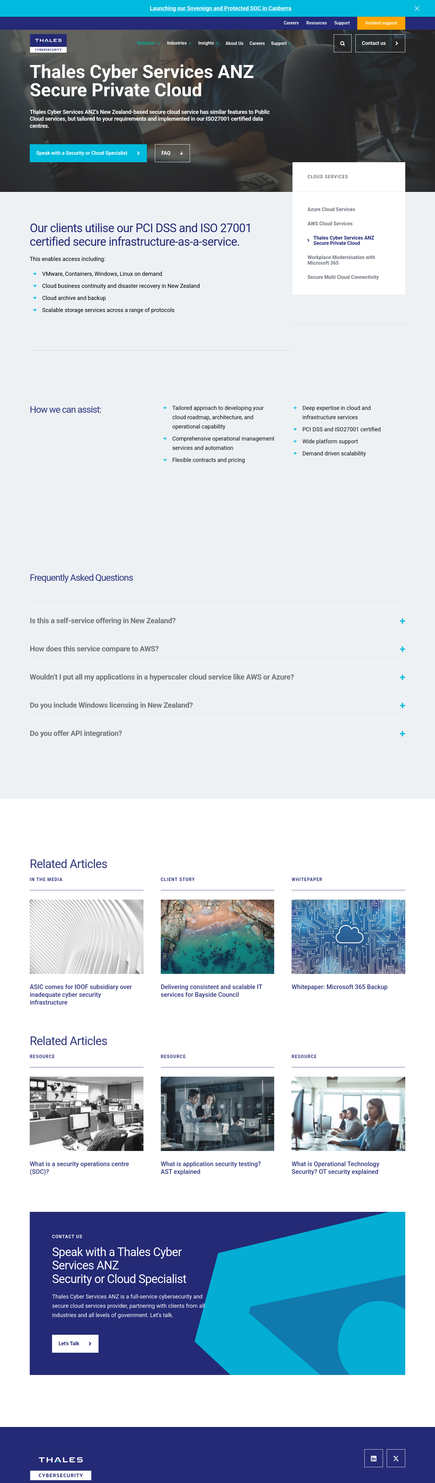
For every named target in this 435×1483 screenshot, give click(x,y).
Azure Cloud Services (331, 209)
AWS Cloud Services (330, 224)
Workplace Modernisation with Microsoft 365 (341, 260)
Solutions (149, 43)
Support (342, 22)
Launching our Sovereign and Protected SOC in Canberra (220, 8)
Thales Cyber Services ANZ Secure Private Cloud (343, 240)
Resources (316, 22)
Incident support (381, 22)
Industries (179, 43)
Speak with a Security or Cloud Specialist (88, 153)
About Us (235, 43)
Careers (291, 22)
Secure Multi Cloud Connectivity (343, 277)
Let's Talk (75, 1343)
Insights (208, 43)
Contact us (380, 43)
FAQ (172, 153)
